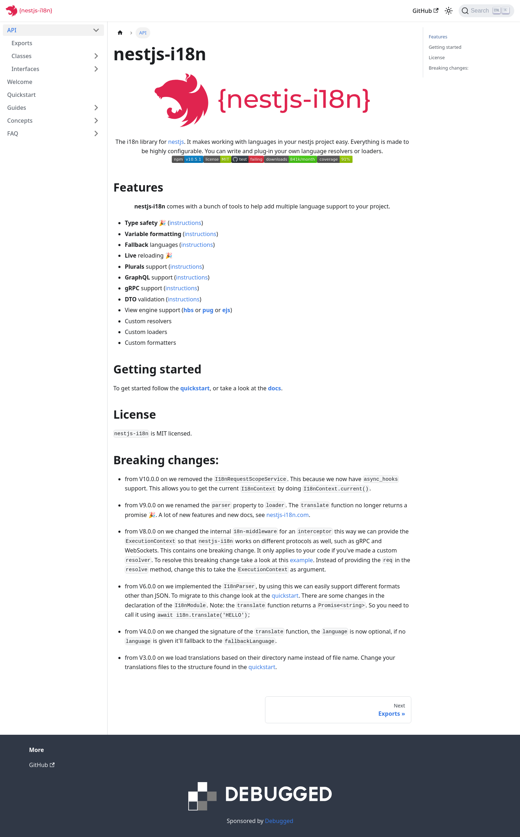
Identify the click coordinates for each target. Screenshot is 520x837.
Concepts (20, 120)
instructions (185, 223)
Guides (16, 108)
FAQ (12, 133)
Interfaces (25, 69)
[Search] (486, 10)
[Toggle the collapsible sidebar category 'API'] (96, 30)
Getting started (445, 47)
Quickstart (21, 95)
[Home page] (120, 32)
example (301, 560)
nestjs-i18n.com (287, 515)
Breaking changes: (449, 68)
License (437, 57)
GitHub (425, 11)
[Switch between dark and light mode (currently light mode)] (448, 11)
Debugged (279, 821)
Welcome (19, 82)
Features (438, 36)
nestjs (176, 142)
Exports (21, 43)
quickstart (285, 595)
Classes (21, 56)
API (11, 30)
